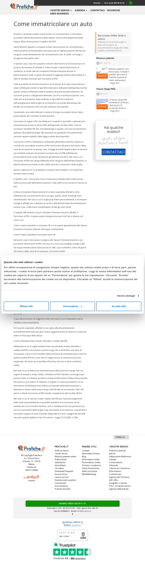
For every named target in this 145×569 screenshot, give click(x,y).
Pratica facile (61, 459)
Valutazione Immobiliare (60, 464)
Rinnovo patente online (65, 456)
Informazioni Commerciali (115, 473)
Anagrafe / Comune (118, 483)
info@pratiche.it (84, 511)
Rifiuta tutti (26, 306)
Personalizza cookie (91, 462)
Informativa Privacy (91, 453)
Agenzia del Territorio (119, 477)
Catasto (112, 459)
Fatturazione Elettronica (120, 456)
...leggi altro (114, 83)
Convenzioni (60, 483)
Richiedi (102, 75)
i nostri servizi (61, 10)
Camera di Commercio (119, 468)
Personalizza (72, 306)
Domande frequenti (64, 471)
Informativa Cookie (91, 459)
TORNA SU (120, 437)
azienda (81, 10)
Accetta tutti (119, 306)
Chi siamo (59, 468)
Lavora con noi (61, 477)
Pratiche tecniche (62, 489)
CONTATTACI (113, 152)
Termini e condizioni (91, 465)
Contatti (85, 450)
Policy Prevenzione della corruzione (90, 470)
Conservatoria (115, 462)
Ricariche (113, 10)
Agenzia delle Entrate (119, 489)
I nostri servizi (61, 453)
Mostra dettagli (126, 295)
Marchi (112, 453)
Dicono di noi (61, 474)
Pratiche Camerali (117, 450)
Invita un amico (62, 450)
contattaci (97, 10)
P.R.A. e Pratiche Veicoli (119, 486)
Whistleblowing (89, 474)
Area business (59, 13)
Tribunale (113, 465)
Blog (84, 456)
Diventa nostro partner (65, 480)
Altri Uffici (113, 480)
